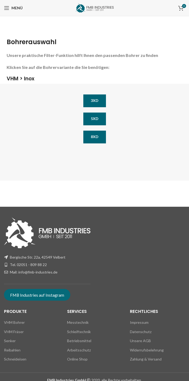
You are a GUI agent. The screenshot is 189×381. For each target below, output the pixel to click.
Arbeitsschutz (79, 350)
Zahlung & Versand (146, 359)
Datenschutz (140, 331)
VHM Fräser (14, 331)
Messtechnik (78, 322)
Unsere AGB (140, 340)
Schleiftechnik (79, 331)
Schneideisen (15, 359)
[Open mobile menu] (13, 8)
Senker (10, 340)
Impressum (139, 322)
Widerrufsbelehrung (147, 350)
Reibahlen (12, 350)
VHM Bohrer (14, 322)
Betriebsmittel (79, 340)
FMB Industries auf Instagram (37, 294)
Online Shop (77, 359)
